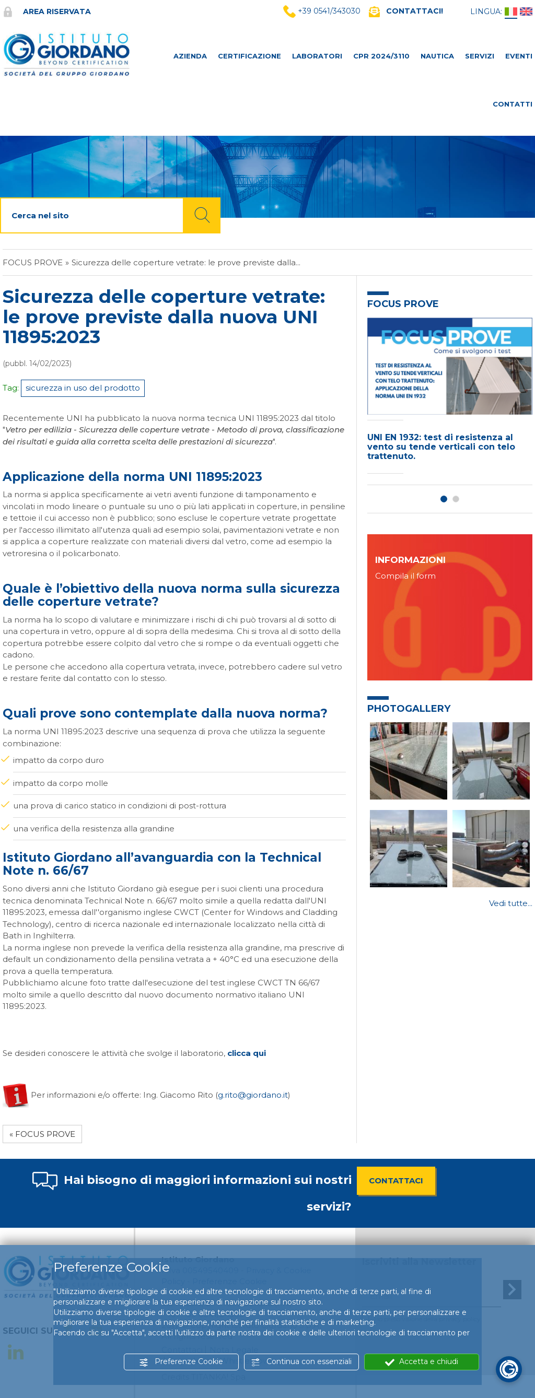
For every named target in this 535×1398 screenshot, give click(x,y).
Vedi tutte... (510, 903)
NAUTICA (437, 56)
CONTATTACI (396, 1180)
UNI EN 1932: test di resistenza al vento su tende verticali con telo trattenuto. (441, 446)
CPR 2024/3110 (381, 56)
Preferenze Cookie (181, 1362)
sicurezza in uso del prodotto (83, 388)
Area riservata (47, 11)
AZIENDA (190, 56)
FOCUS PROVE (33, 262)
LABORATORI (317, 56)
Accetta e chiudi (421, 1362)
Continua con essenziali (301, 1362)
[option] (449, 398)
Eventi (518, 56)
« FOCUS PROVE (42, 1134)
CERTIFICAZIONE (249, 56)
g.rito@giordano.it (253, 1094)
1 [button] (443, 499)
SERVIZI (479, 56)
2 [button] (455, 499)
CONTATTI (512, 104)
